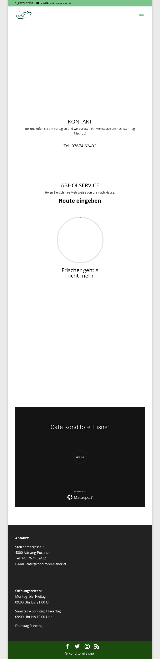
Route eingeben (80, 200)
